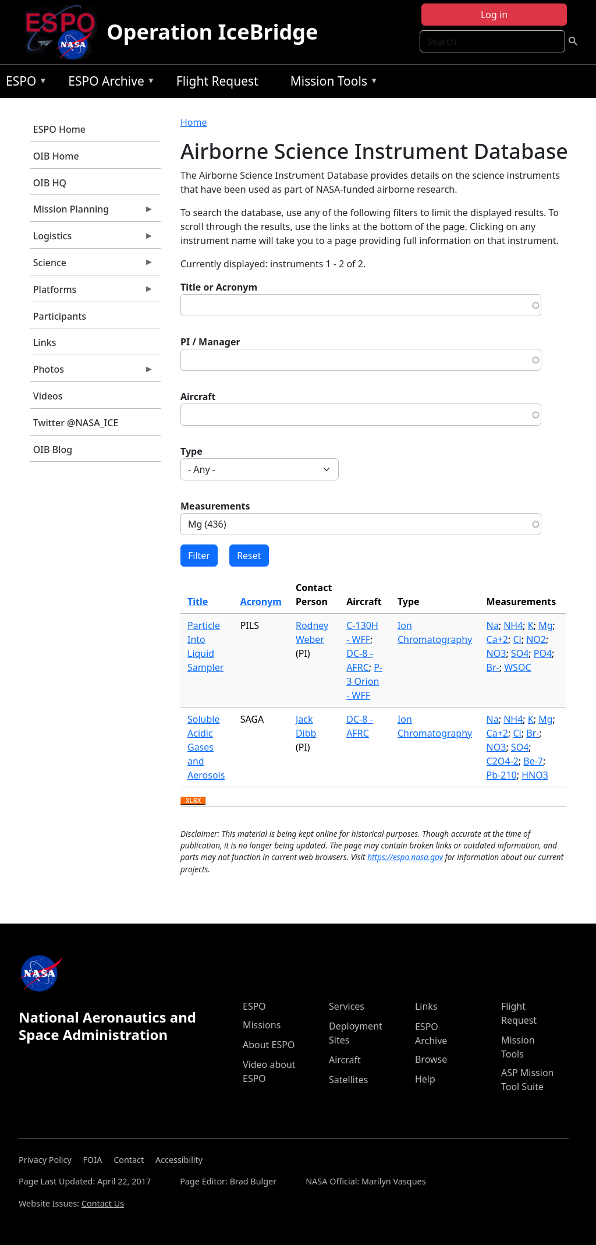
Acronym (261, 601)
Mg (545, 625)
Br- (493, 667)
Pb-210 (502, 775)
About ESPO (269, 1044)
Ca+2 (497, 639)
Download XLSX (192, 801)
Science (92, 265)
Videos (48, 396)
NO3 (496, 653)
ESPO (23, 83)
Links (44, 342)
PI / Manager (210, 341)
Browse (431, 1059)
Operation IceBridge (212, 31)
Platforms (92, 292)
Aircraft (198, 396)
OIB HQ (49, 182)
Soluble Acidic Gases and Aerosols (206, 747)
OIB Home (56, 156)
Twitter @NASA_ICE (76, 422)
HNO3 (535, 775)
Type (191, 451)
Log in (494, 14)
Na (493, 625)
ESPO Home (59, 129)
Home (193, 122)
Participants (59, 316)
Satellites (348, 1079)
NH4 (513, 625)
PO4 (543, 653)
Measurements (215, 506)
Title (197, 601)
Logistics (92, 238)
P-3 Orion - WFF (364, 681)
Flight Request (217, 81)
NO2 (536, 639)
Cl (517, 639)
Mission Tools (331, 83)
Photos (92, 372)
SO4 (519, 653)
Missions (262, 1024)
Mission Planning (92, 212)
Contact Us (102, 1203)
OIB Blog (52, 449)
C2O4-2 (503, 761)
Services (346, 1006)
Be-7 (533, 761)
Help (425, 1079)
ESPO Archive (108, 83)
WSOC (517, 667)
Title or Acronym (218, 287)
